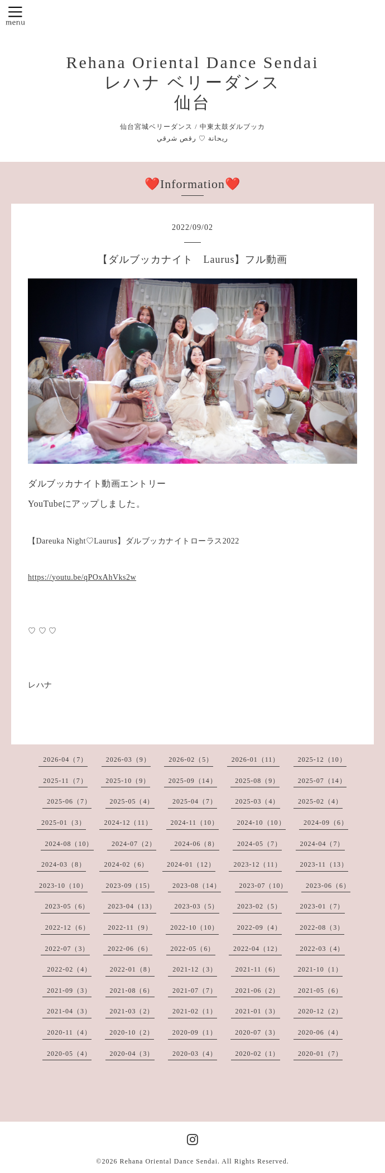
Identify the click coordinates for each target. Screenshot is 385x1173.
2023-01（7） (322, 906)
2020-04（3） (132, 1053)
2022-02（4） (69, 969)
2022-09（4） (259, 927)
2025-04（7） (194, 801)
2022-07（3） (67, 949)
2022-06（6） (130, 949)
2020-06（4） (320, 1032)
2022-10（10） (194, 927)
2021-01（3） (257, 1011)
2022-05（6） (193, 949)
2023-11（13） (324, 864)
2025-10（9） (127, 781)
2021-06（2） (257, 990)
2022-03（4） (322, 949)
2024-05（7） (259, 844)
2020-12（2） (320, 1011)
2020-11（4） (69, 1032)
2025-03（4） (257, 801)
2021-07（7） (194, 990)
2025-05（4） (132, 801)
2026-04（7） (65, 759)
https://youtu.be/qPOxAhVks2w (82, 577)
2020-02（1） (257, 1053)
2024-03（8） (63, 864)
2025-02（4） (320, 801)
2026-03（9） (128, 759)
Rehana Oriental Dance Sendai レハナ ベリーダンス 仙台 (192, 82)
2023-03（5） (197, 906)
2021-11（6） (257, 969)
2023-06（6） (328, 886)
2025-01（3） (63, 822)
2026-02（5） (191, 759)
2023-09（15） (130, 886)
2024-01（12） (191, 864)
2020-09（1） (194, 1032)
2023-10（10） (63, 886)
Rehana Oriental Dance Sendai (168, 1161)
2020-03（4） (194, 1053)
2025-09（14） (193, 781)
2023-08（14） (196, 886)
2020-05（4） (69, 1053)
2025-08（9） (257, 781)
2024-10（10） (261, 822)
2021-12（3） (194, 969)
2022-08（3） (322, 927)
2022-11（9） (130, 927)
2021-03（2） (132, 1011)
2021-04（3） (69, 1011)
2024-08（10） (69, 844)
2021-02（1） (194, 1011)
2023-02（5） (259, 906)
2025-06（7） (69, 801)
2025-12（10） (322, 759)
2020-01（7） (320, 1053)
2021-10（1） (320, 969)
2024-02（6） (126, 864)
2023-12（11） (257, 864)
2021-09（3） (69, 990)
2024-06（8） (197, 844)
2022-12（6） (67, 927)
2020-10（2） (131, 1032)
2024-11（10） (195, 822)
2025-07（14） (322, 781)
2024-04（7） (322, 844)
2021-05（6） (320, 990)
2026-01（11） (256, 759)
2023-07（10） (263, 886)
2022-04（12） (257, 949)
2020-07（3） (257, 1032)
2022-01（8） (132, 969)
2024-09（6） (326, 822)
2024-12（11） (128, 822)
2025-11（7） (65, 781)
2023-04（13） (132, 906)
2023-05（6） (67, 906)
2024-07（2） (134, 844)
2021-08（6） (132, 990)
